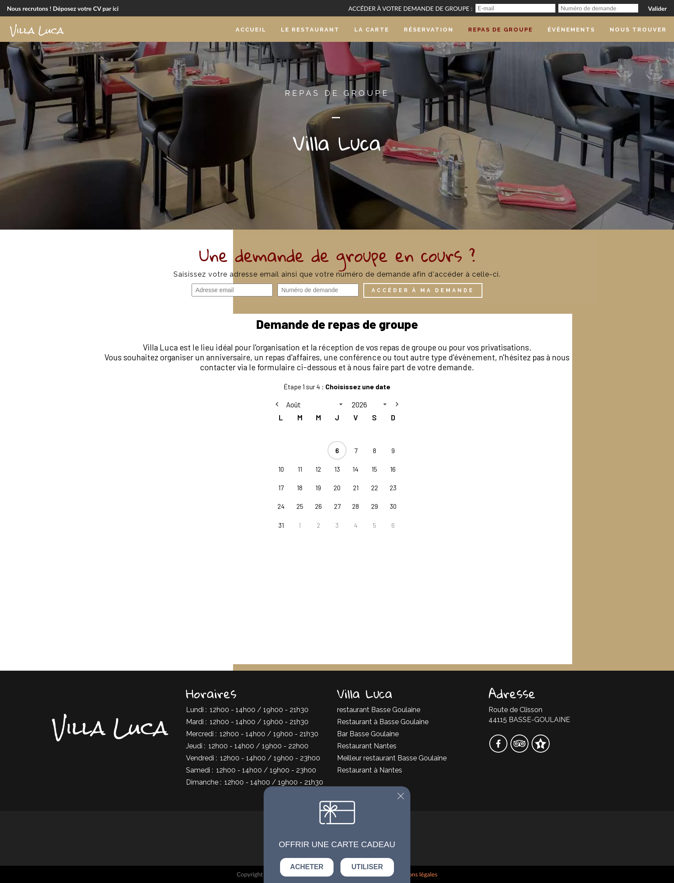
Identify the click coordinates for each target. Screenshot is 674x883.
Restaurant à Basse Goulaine (382, 722)
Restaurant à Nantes (369, 770)
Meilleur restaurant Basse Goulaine (392, 758)
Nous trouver (638, 29)
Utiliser (367, 866)
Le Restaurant (310, 29)
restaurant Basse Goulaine (378, 710)
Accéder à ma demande (423, 290)
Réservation (429, 29)
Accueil (251, 29)
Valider (657, 8)
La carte (371, 29)
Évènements (571, 29)
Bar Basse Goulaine (368, 734)
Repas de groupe (500, 29)
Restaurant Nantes (367, 746)
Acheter (306, 866)
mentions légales (415, 874)
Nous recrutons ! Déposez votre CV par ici (63, 8)
